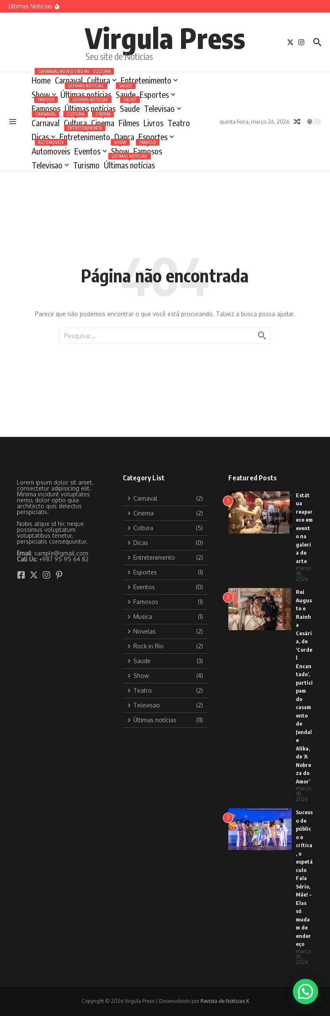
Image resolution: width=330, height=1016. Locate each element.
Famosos (46, 107)
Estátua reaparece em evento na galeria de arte (304, 528)
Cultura (101, 78)
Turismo (86, 165)
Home (41, 80)
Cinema (102, 121)
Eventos (90, 151)
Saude (125, 93)
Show (44, 94)
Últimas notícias (85, 93)
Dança (124, 137)
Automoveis (51, 149)
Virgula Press (165, 37)
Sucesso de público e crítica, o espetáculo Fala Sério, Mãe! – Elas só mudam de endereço (304, 878)
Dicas (43, 137)
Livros (153, 123)
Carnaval (69, 78)
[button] (305, 991)
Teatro (179, 123)
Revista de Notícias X (224, 1001)
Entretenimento (149, 80)
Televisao (162, 108)
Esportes (157, 94)
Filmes (129, 123)
